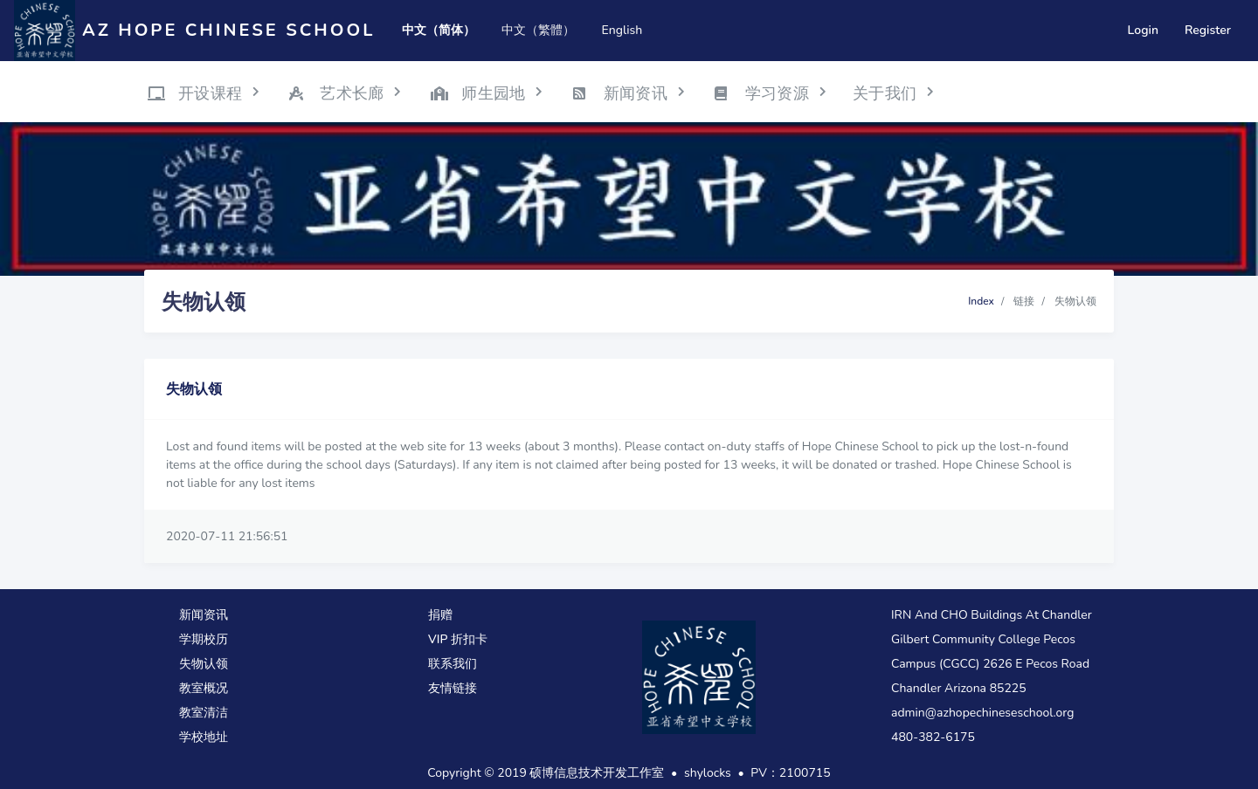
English (621, 30)
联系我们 (452, 663)
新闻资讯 (203, 615)
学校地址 (203, 737)
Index (981, 301)
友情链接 (452, 688)
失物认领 (203, 663)
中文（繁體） (538, 30)
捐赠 (440, 615)
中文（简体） (438, 30)
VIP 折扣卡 (457, 639)
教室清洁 (203, 712)
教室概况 (203, 688)
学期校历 (203, 639)
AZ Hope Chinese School (228, 30)
